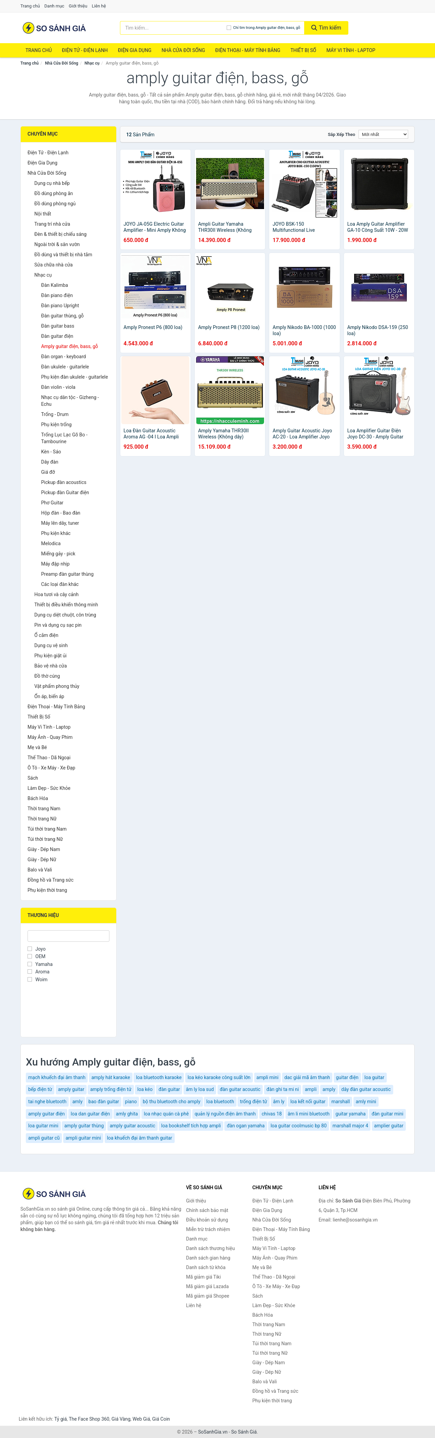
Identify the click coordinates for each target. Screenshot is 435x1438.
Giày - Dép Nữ (42, 859)
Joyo (37, 949)
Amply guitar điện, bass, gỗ (69, 346)
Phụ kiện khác (56, 533)
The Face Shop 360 (89, 1419)
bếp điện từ (40, 1089)
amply (329, 1089)
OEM (37, 956)
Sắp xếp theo (341, 134)
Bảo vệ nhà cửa (50, 666)
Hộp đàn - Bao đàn (60, 513)
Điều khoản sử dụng (207, 1220)
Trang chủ (30, 5)
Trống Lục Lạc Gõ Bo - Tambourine (64, 438)
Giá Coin (161, 1419)
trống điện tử (253, 1101)
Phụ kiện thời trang (47, 890)
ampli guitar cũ (43, 1138)
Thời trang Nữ (42, 818)
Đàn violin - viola (58, 387)
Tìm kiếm (326, 27)
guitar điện (347, 1077)
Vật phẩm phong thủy (56, 686)
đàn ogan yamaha (245, 1125)
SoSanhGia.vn (212, 1432)
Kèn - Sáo (51, 451)
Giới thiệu (78, 5)
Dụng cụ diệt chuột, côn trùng (65, 615)
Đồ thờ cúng (47, 676)
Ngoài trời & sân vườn (57, 244)
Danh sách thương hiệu (210, 1248)
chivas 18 (272, 1113)
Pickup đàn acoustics (63, 482)
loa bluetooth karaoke (158, 1077)
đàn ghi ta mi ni (282, 1089)
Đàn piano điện (57, 295)
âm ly (278, 1101)
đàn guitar (169, 1089)
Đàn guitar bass (57, 326)
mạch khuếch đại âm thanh (56, 1077)
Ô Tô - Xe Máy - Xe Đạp (51, 767)
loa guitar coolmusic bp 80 (299, 1125)
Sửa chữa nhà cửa (53, 264)
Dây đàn (49, 462)
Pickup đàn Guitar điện (65, 492)
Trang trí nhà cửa (52, 224)
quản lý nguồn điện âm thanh (225, 1113)
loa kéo (145, 1089)
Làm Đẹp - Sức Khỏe (49, 788)
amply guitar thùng (84, 1125)
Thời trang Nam (44, 808)
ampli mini (268, 1077)
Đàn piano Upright (60, 305)
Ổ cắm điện (46, 635)
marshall (340, 1101)
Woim (38, 979)
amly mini (366, 1101)
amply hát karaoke (110, 1077)
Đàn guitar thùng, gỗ (62, 315)
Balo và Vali (40, 869)
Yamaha (40, 964)
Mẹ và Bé (37, 747)
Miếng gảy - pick (58, 553)
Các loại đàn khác (60, 584)
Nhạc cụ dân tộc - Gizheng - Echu (70, 401)
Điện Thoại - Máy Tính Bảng (247, 50)
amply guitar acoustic (132, 1125)
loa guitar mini (43, 1125)
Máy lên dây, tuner (60, 523)
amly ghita (127, 1113)
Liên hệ (99, 5)
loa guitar (374, 1077)
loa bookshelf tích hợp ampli (191, 1125)
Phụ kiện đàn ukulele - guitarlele (74, 377)
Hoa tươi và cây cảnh (56, 594)
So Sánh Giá (244, 1432)
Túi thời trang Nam (47, 829)
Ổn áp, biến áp (49, 696)
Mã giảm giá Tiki (203, 1277)
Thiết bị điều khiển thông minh (66, 604)
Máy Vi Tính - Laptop (350, 50)
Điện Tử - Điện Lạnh (85, 50)
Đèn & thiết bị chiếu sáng (60, 234)
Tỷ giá (60, 1419)
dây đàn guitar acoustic (365, 1089)
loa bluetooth (220, 1101)
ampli (311, 1089)
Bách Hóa (38, 798)
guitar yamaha (350, 1113)
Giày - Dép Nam (44, 849)
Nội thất (42, 213)
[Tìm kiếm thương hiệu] (173, 28)
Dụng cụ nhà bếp (52, 183)
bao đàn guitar (103, 1101)
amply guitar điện (46, 1113)
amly (77, 1101)
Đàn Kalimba (54, 285)
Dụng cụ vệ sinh (51, 645)
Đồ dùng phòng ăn (53, 193)
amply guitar (71, 1089)
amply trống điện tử (110, 1089)
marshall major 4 (350, 1125)
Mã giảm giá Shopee (207, 1296)
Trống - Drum (55, 414)
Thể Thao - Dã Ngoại (49, 757)
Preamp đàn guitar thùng (67, 574)
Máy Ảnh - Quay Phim (50, 737)
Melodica (50, 543)
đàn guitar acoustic (240, 1089)
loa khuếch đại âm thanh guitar (139, 1138)
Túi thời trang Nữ (45, 839)
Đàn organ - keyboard (63, 356)
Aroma (39, 971)
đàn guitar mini (387, 1113)
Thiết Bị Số (303, 50)
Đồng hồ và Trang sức (50, 880)
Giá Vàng (120, 1419)
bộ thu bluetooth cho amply (172, 1101)
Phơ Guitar (52, 502)
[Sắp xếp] (383, 134)
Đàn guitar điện (57, 336)
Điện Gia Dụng (134, 50)
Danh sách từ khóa (206, 1267)
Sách (33, 778)
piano (131, 1101)
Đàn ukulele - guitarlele (65, 366)
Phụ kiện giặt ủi (50, 655)
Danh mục (55, 5)
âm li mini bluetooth (309, 1113)
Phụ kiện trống (56, 424)
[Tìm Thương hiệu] (68, 936)
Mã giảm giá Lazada (207, 1286)
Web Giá (141, 1419)
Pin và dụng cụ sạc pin (58, 625)
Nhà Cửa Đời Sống (183, 50)
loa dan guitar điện (90, 1113)
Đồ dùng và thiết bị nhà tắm (63, 254)
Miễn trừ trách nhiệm (208, 1229)
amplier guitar (388, 1125)
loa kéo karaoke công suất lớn (219, 1077)
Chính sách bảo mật (207, 1210)
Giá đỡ (48, 472)
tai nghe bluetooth (47, 1101)
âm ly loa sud (200, 1089)
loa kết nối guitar (307, 1101)
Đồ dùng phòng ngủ (54, 203)
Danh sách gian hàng (208, 1258)
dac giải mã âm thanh (307, 1077)
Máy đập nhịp (55, 564)
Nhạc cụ (92, 63)
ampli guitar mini (83, 1138)
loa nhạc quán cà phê (166, 1113)
